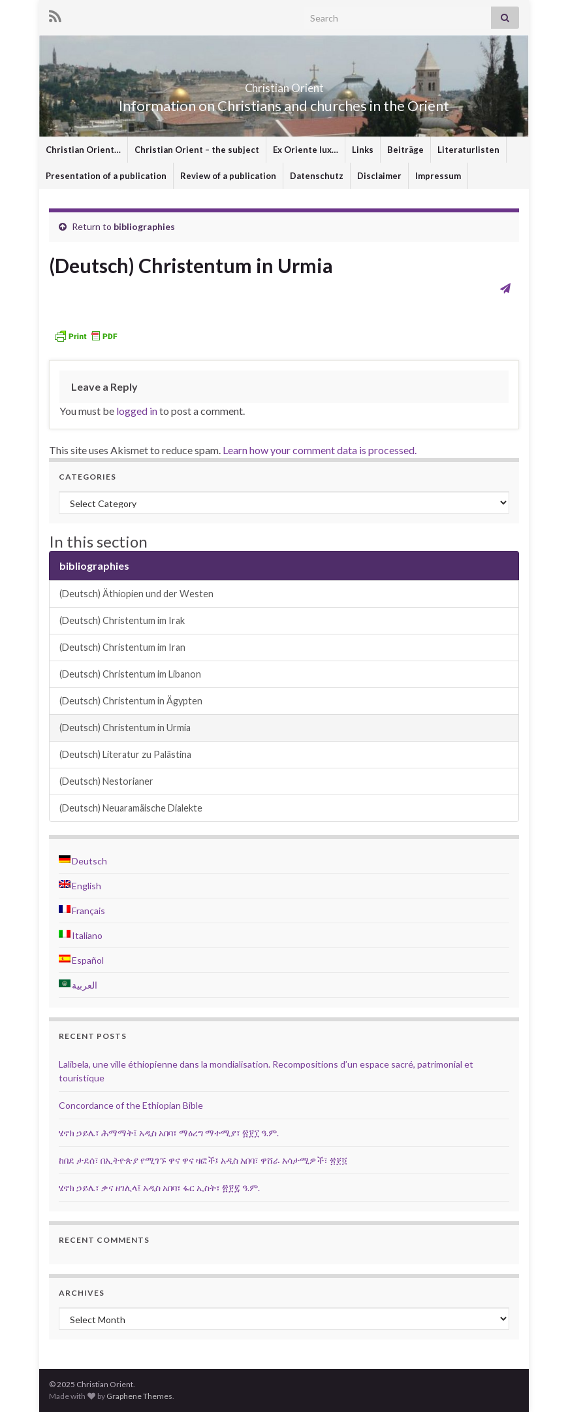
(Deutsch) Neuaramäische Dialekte (130, 807)
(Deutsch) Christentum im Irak (122, 620)
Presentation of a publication (106, 176)
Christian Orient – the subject (196, 149)
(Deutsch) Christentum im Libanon (130, 674)
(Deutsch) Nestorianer (106, 781)
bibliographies (144, 226)
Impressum (438, 176)
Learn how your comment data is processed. (320, 450)
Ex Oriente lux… (305, 149)
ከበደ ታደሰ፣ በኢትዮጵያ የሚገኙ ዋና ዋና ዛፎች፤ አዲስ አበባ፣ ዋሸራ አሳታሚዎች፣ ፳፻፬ (203, 1160)
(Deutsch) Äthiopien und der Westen (136, 593)
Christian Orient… (83, 149)
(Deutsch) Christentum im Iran (122, 647)
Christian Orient (284, 84)
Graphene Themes (139, 1396)
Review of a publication (228, 176)
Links (362, 149)
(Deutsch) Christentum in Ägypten (130, 700)
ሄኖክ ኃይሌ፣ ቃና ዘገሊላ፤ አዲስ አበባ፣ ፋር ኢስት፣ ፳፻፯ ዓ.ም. (159, 1187)
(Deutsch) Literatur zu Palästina (125, 754)
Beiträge (405, 149)
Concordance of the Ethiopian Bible (131, 1105)
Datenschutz (316, 176)
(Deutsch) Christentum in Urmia (125, 727)
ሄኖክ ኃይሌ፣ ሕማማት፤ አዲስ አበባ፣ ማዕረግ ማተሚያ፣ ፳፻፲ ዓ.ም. (169, 1132)
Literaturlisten (468, 149)
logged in (136, 410)
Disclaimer (379, 176)
